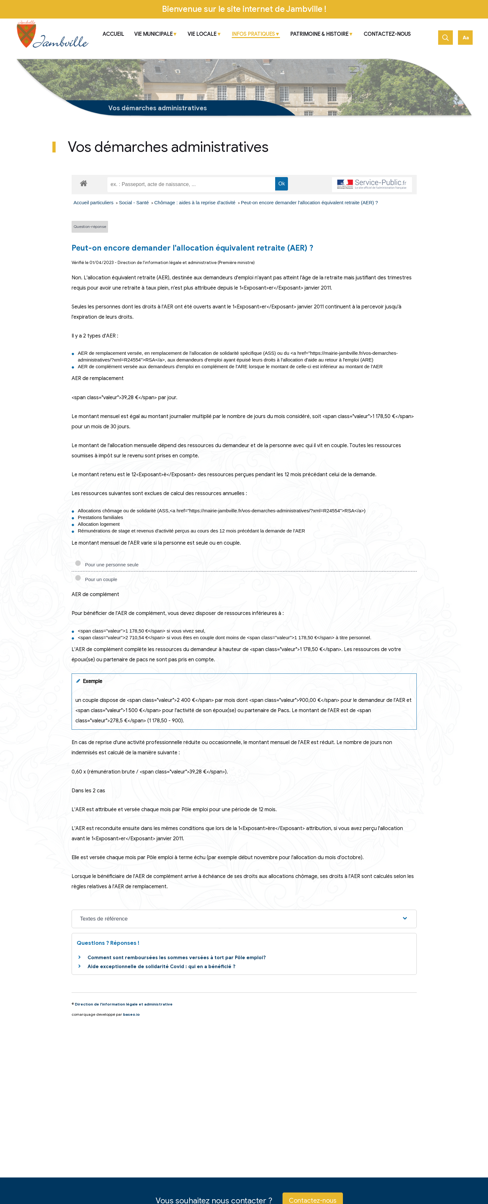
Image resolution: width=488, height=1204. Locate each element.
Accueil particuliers (94, 202)
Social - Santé (134, 202)
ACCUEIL (113, 34)
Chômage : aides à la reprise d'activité (195, 202)
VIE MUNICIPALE (153, 34)
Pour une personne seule (107, 564)
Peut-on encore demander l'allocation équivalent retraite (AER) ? (309, 202)
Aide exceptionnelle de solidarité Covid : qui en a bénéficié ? (162, 966)
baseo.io (131, 1014)
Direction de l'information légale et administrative (124, 1004)
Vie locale (202, 34)
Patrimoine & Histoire (319, 34)
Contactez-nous (387, 34)
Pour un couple (96, 579)
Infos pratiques (253, 34)
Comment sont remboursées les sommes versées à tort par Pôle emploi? (177, 957)
